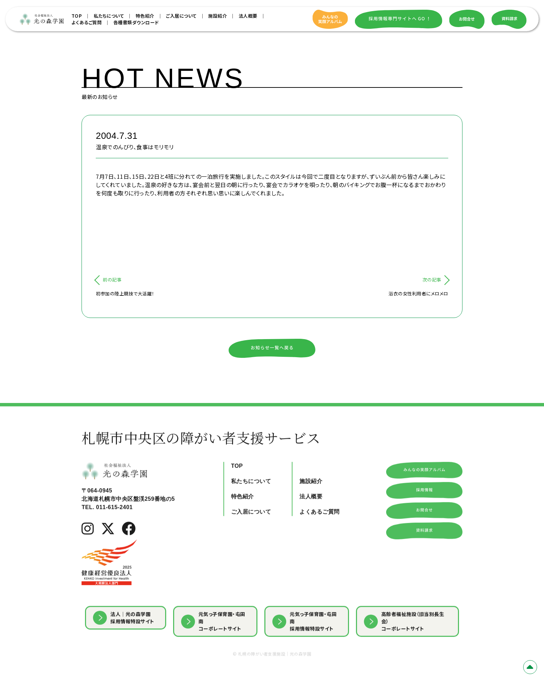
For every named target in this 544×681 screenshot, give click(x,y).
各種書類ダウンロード (136, 22)
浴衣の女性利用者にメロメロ (418, 293)
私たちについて (109, 15)
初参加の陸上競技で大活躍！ (125, 293)
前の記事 (112, 279)
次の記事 (432, 279)
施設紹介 (217, 15)
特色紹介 (145, 15)
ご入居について (181, 15)
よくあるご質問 (86, 22)
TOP (76, 15)
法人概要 (248, 15)
